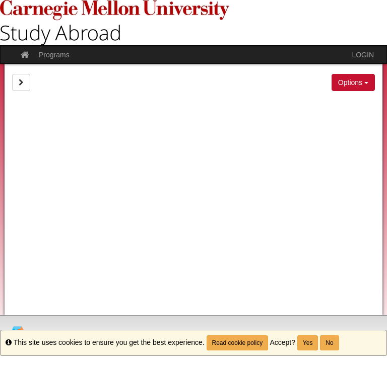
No (329, 342)
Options (353, 82)
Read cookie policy (237, 342)
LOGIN (363, 55)
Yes (308, 342)
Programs (54, 55)
